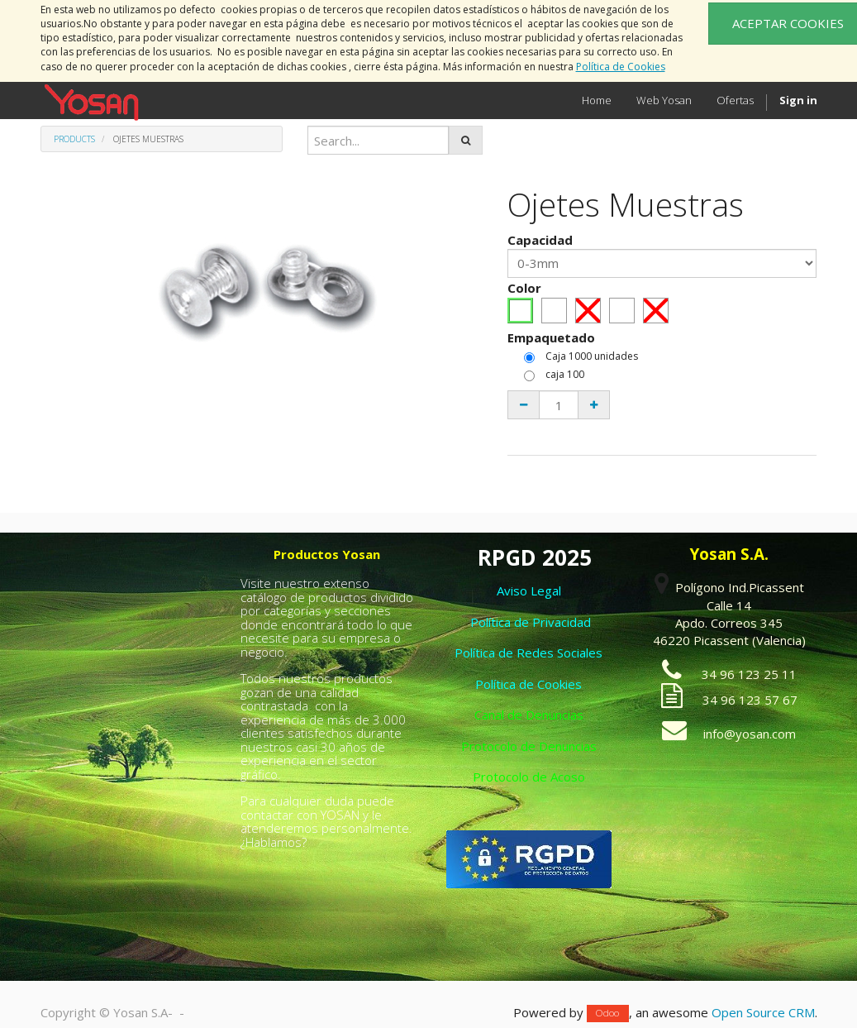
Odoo (607, 1013)
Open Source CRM (763, 1012)
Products (74, 139)
